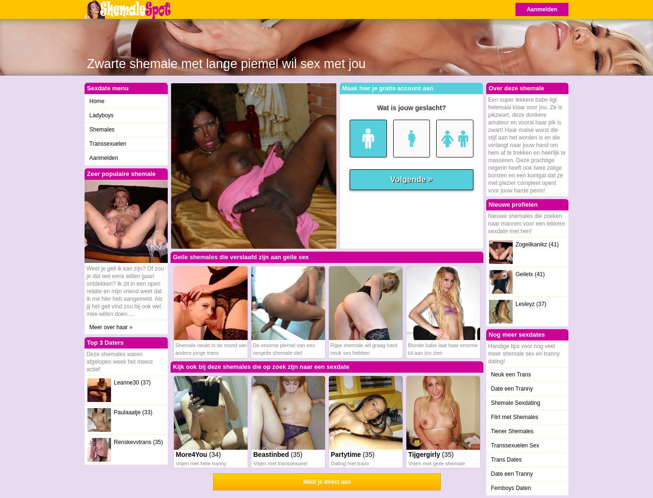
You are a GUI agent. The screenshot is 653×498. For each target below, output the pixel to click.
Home (96, 101)
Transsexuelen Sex (515, 445)
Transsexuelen (107, 143)
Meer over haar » (110, 327)
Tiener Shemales (512, 431)
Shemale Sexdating (515, 403)
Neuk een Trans (511, 374)
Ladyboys (101, 115)
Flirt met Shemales (514, 417)
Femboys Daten (511, 488)
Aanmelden (542, 9)
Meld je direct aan (327, 482)
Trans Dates (506, 459)
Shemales (101, 129)
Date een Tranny (512, 388)
